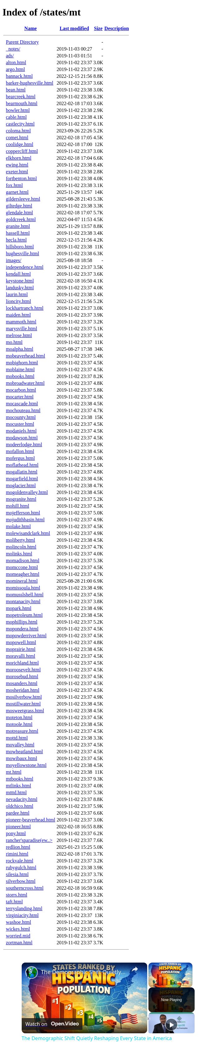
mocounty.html (21, 417)
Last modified (74, 28)
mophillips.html (21, 622)
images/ (13, 260)
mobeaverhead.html (25, 355)
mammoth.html (21, 321)
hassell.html (18, 233)
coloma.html (18, 130)
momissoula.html (23, 587)
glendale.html (19, 212)
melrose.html (19, 335)
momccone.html (22, 567)
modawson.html (22, 437)
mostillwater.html (23, 703)
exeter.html (17, 171)
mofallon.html (20, 451)
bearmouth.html (21, 103)
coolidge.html (19, 144)
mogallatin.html (21, 471)
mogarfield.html (22, 478)
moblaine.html (20, 369)
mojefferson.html (23, 512)
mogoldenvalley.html (27, 492)
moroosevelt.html (23, 669)
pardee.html (17, 813)
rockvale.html (19, 860)
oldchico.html (19, 806)
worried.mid (18, 935)
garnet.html (17, 192)
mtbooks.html (19, 778)
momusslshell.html (24, 594)
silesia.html (17, 874)
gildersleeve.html (23, 199)
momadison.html (22, 560)
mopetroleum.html (24, 615)
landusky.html (20, 287)
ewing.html (17, 164)
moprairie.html (21, 649)
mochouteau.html (23, 410)
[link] (31, 972)
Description (116, 28)
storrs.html (16, 894)
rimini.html (17, 854)
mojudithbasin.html (25, 519)
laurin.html (17, 294)
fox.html (14, 185)
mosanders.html (21, 683)
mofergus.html (20, 458)
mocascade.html (22, 403)
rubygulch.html (21, 867)
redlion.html (18, 847)
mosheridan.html (22, 690)
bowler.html (18, 110)
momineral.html (22, 581)
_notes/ (13, 48)
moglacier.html (21, 485)
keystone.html (20, 280)
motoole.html (19, 724)
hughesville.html (22, 253)
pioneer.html (18, 826)
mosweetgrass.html (25, 710)
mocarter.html (19, 396)
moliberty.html (20, 540)
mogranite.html (21, 499)
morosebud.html (22, 676)
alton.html (16, 62)
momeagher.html (22, 574)
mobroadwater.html (25, 383)
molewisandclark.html (28, 533)
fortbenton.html (21, 178)
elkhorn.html (18, 158)
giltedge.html (19, 205)
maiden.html (18, 315)
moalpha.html (19, 349)
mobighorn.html (22, 362)
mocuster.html (20, 424)
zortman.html (19, 942)
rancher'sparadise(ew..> (29, 840)
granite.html (18, 226)
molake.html (18, 526)
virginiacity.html (22, 915)
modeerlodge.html (24, 444)
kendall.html (18, 274)
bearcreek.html (21, 96)
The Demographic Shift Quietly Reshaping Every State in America (83, 972)
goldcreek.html (21, 219)
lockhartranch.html (24, 308)
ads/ (10, 55)
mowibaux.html (21, 758)
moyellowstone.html (26, 765)
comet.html (17, 137)
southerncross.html (24, 888)
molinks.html (19, 553)
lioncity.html (18, 301)
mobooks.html (20, 376)
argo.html (15, 69)
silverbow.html (20, 881)
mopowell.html (21, 642)
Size (98, 28)
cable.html (16, 117)
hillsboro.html (20, 246)
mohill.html (17, 506)
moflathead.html (22, 465)
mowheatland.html (24, 751)
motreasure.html (22, 731)
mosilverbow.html (24, 697)
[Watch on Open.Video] (52, 1024)
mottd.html (17, 738)
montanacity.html (23, 601)
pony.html (16, 833)
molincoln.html (21, 547)
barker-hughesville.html (29, 83)
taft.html (14, 901)
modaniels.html (21, 431)
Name (30, 28)
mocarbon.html (21, 390)
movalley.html (20, 744)
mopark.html (18, 608)
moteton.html (19, 717)
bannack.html (19, 76)
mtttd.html (16, 792)
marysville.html (21, 328)
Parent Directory (22, 42)
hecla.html (16, 240)
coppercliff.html (22, 151)
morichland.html (22, 662)
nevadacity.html (21, 799)
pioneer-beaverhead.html (30, 819)
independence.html (24, 267)
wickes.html (18, 929)
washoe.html (18, 922)
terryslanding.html (24, 908)
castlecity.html (20, 124)
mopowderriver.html (26, 635)
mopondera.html (22, 628)
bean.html (16, 89)
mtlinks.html (18, 785)
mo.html (14, 342)
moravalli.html (20, 656)
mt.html (13, 772)
